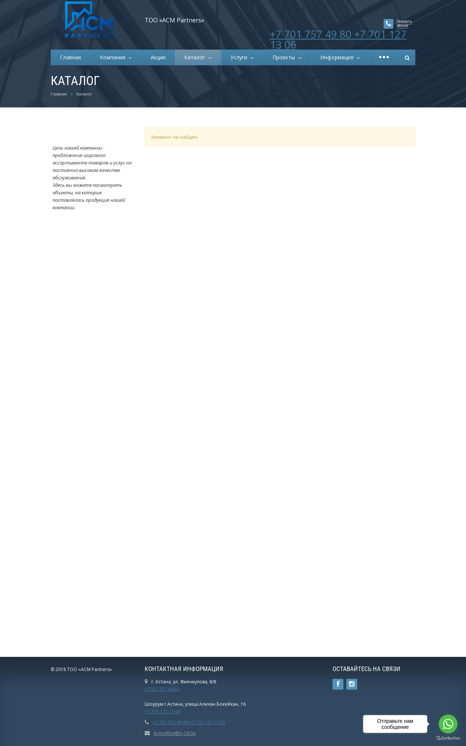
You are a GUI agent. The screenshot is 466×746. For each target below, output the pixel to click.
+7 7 (149, 711)
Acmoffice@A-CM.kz (175, 733)
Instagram (352, 684)
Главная (70, 57)
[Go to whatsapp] (448, 724)
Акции (158, 57)
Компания (114, 57)
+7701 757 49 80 (162, 689)
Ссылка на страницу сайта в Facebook (338, 684)
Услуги (240, 57)
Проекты (285, 57)
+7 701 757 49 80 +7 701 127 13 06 (338, 39)
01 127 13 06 (167, 711)
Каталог (196, 57)
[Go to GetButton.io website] (448, 738)
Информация (338, 57)
